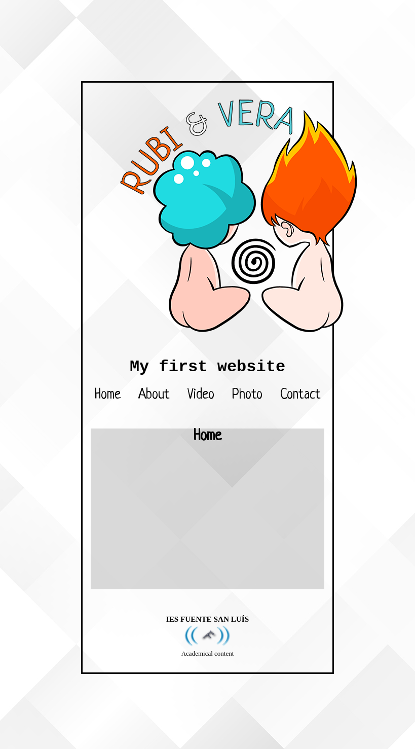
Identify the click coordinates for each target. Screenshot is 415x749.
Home (108, 395)
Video (200, 395)
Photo (247, 395)
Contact (300, 395)
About (154, 395)
